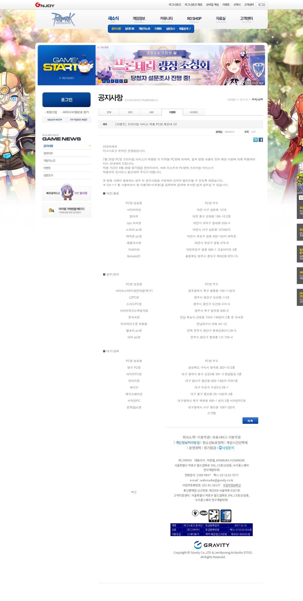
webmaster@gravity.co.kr (216, 480)
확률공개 (185, 29)
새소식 (243, 99)
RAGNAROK (63, 20)
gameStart (67, 61)
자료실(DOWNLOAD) (220, 19)
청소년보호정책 (213, 442)
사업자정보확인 (232, 485)
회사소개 (189, 437)
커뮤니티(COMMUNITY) (166, 19)
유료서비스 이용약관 (226, 437)
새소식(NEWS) (113, 19)
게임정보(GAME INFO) (139, 19)
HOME (231, 99)
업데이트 (130, 29)
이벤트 (158, 29)
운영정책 (195, 447)
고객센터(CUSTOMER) (246, 19)
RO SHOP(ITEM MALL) (194, 19)
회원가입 (51, 112)
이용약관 (203, 437)
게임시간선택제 (237, 442)
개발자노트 (144, 29)
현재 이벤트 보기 (126, 81)
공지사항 (115, 29)
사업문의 (228, 447)
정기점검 (210, 447)
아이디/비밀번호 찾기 (76, 112)
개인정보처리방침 (188, 442)
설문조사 (170, 29)
